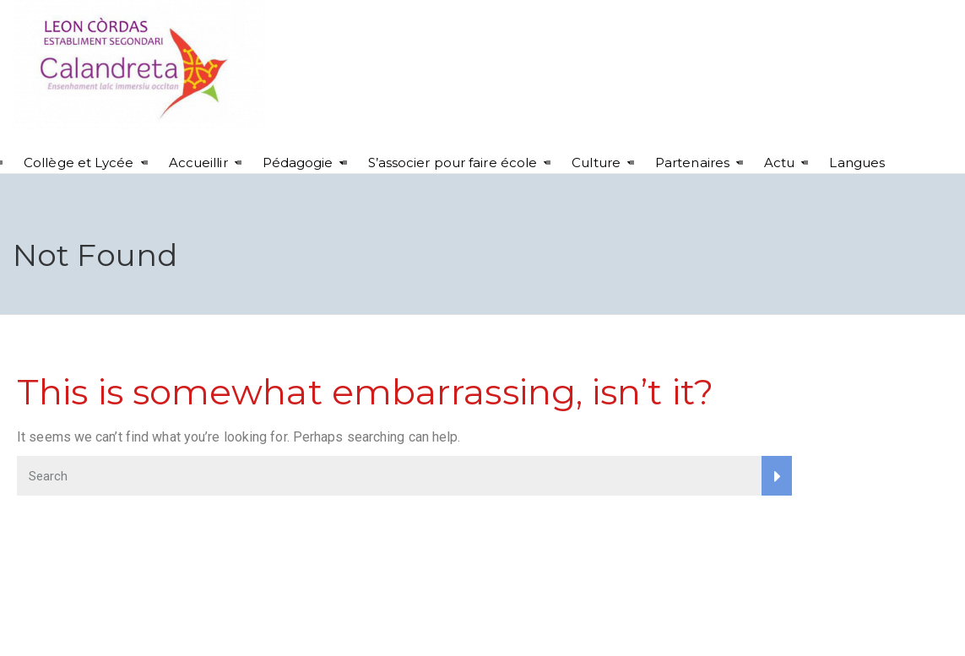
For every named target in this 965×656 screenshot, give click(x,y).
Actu (779, 163)
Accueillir (198, 163)
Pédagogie (298, 163)
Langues (857, 163)
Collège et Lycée (79, 163)
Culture (596, 163)
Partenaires (692, 163)
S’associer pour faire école (453, 163)
